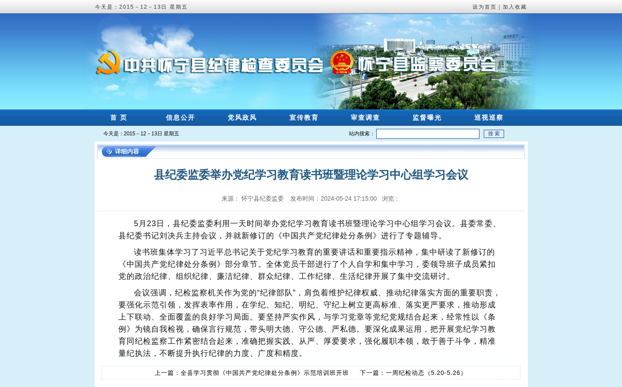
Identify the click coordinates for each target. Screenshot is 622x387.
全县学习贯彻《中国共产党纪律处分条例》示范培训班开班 (265, 372)
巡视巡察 (489, 117)
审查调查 (365, 117)
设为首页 (485, 7)
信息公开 (180, 117)
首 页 (118, 117)
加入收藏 (515, 7)
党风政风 (242, 117)
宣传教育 (304, 117)
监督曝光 (427, 117)
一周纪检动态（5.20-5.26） (426, 372)
